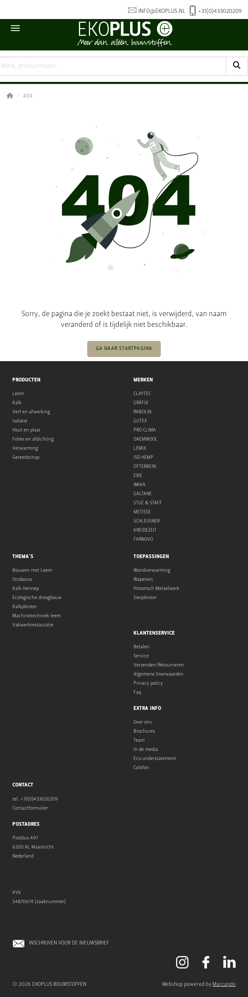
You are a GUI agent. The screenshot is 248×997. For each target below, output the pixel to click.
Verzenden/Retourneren (159, 665)
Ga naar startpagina (124, 348)
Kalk (16, 402)
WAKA (139, 484)
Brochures (144, 731)
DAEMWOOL (145, 439)
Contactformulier (30, 808)
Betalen (142, 647)
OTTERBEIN (145, 466)
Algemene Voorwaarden (159, 674)
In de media (146, 749)
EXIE (138, 475)
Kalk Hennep (25, 588)
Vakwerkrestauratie (32, 625)
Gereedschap (25, 457)
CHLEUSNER (148, 521)
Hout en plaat (26, 430)
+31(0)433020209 (216, 11)
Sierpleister (145, 597)
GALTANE (143, 493)
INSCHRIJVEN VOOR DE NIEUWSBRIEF (69, 943)
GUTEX (140, 421)
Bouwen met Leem (32, 570)
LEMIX (140, 448)
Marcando (224, 984)
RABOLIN (142, 412)
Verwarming (25, 448)
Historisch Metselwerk (156, 588)
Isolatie (19, 421)
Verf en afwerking (31, 412)
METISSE (142, 512)
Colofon (141, 767)
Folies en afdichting (33, 439)
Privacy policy (148, 683)
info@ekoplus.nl (157, 10)
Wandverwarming (152, 570)
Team (139, 740)
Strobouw (22, 579)
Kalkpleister (24, 606)
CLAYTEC (142, 393)
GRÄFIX (141, 402)
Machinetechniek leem (36, 616)
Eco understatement (155, 758)
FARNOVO (143, 539)
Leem (18, 393)
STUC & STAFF (148, 503)
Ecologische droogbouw (37, 597)
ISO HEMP (143, 457)
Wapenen (143, 579)
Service (141, 656)
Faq (137, 692)
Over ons (143, 722)
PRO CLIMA (145, 430)
